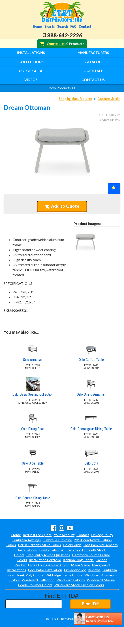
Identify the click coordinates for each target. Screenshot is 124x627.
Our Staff (93, 70)
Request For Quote (37, 535)
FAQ (73, 26)
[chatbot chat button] (98, 618)
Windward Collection (38, 580)
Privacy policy (75, 570)
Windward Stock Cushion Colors (79, 585)
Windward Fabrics (70, 580)
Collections (31, 62)
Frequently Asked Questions (48, 555)
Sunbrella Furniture (57, 540)
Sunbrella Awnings (27, 540)
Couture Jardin (109, 99)
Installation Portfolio (45, 560)
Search (62, 26)
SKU (100, 115)
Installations (31, 52)
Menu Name (80, 565)
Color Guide (31, 70)
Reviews (94, 570)
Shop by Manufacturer (75, 99)
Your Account (64, 535)
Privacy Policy (102, 535)
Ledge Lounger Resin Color (48, 565)
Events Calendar (51, 550)
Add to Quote (62, 206)
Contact (85, 26)
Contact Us (93, 79)
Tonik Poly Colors (29, 575)
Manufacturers (93, 52)
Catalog (93, 62)
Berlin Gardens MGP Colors (39, 545)
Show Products (62, 88)
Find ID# (90, 603)
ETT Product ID (102, 120)
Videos (31, 79)
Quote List (56, 43)
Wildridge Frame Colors (63, 575)
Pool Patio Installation (45, 570)
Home (37, 26)
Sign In (49, 26)
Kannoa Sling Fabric (78, 560)
